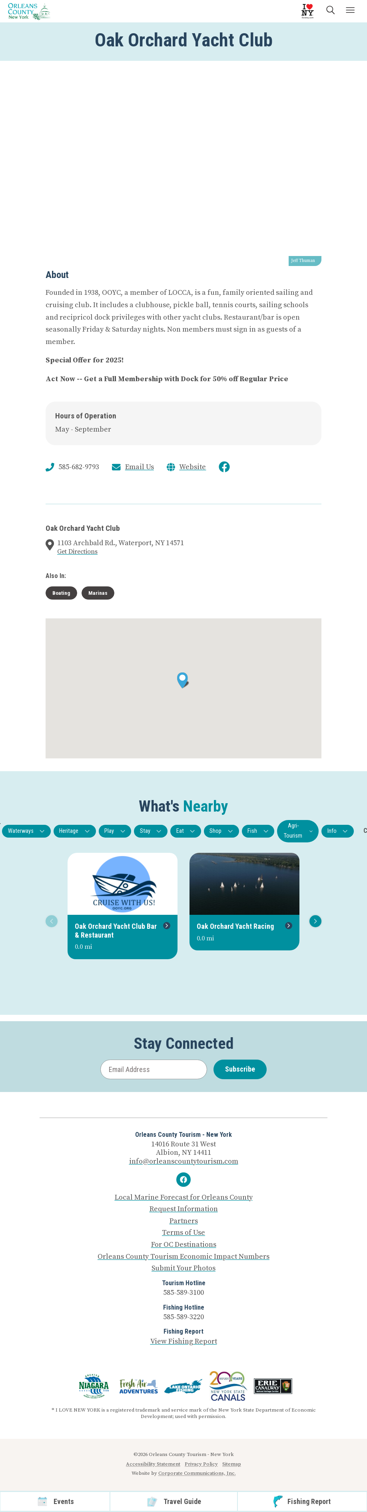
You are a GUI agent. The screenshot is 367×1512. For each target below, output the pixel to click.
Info (337, 831)
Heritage (74, 831)
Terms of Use (183, 1232)
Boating (61, 593)
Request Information (184, 1209)
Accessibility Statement (153, 1464)
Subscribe (240, 1069)
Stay (151, 831)
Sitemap (231, 1464)
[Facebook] (183, 1179)
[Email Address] (153, 1069)
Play (115, 831)
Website (192, 467)
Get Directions (77, 552)
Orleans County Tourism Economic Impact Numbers (183, 1256)
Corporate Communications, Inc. (197, 1473)
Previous (50, 921)
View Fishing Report (183, 1341)
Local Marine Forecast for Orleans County (184, 1197)
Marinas (98, 593)
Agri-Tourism (298, 830)
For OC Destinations (183, 1244)
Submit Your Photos (183, 1268)
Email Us (139, 467)
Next (314, 921)
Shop (221, 831)
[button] (183, 680)
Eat (185, 831)
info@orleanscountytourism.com (183, 1161)
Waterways (26, 831)
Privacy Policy (201, 1464)
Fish (258, 831)
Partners (184, 1221)
